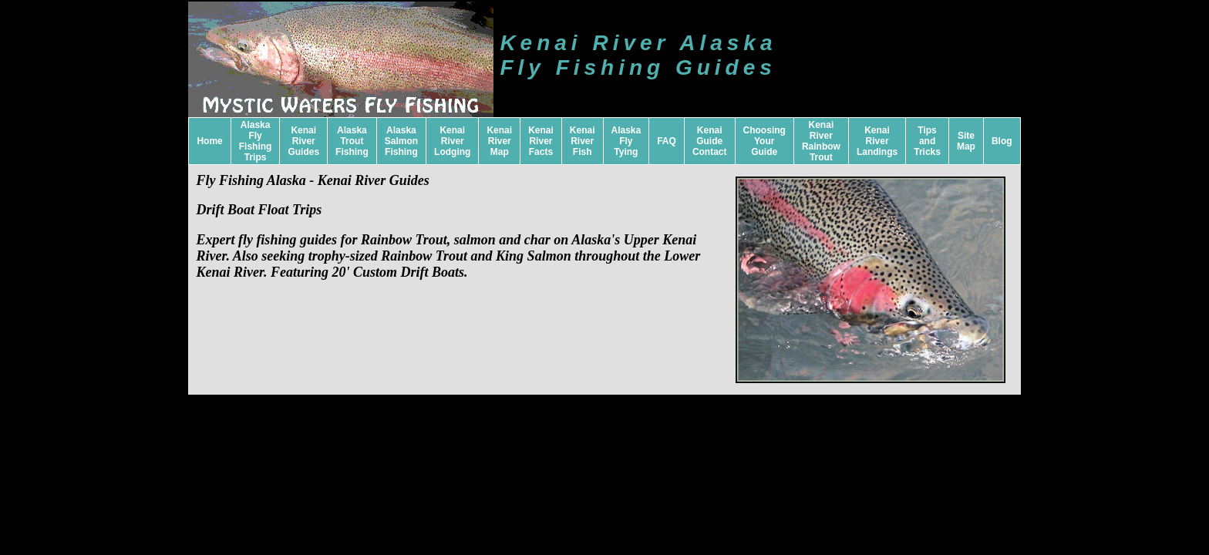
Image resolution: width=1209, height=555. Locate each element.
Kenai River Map (499, 141)
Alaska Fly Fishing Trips (255, 141)
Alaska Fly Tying (626, 141)
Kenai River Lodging (452, 141)
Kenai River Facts (541, 141)
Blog (1002, 141)
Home (209, 141)
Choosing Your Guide (764, 141)
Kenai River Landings (877, 141)
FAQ (666, 141)
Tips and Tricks (927, 141)
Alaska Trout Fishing (352, 141)
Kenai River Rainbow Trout (821, 141)
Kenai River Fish (582, 141)
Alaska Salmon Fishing (401, 141)
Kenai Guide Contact (709, 141)
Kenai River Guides (303, 141)
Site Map (966, 141)
